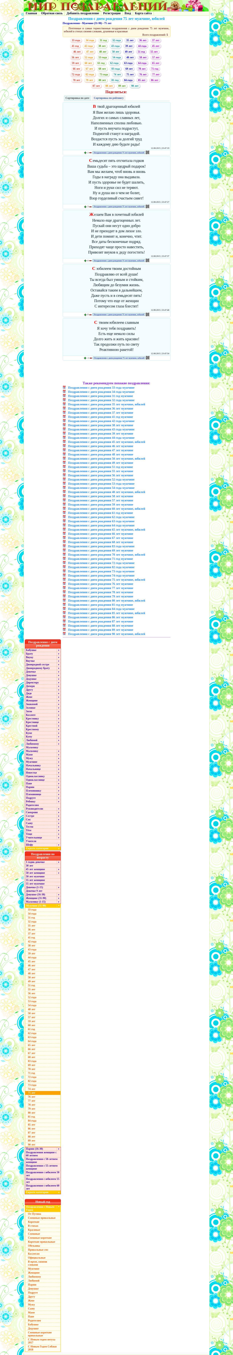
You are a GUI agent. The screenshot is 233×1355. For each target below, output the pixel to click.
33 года (76, 40)
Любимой (32, 740)
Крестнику (32, 718)
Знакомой (32, 704)
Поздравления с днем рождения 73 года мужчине (101, 571)
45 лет (155, 46)
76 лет (143, 74)
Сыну (29, 823)
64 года (142, 63)
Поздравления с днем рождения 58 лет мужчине (100, 496)
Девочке (31, 671)
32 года (116, 40)
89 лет (122, 85)
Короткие (33, 1221)
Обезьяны (34, 1245)
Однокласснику (35, 776)
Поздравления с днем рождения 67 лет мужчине (100, 538)
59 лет (75, 63)
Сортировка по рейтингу (109, 98)
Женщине (32, 700)
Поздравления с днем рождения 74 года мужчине (101, 575)
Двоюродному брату (38, 668)
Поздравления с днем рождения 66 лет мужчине (100, 533)
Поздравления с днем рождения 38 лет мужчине (100, 425)
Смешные (34, 1233)
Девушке (31, 675)
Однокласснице (35, 779)
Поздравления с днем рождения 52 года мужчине (101, 479)
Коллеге (31, 715)
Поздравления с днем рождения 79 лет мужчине (100, 596)
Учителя (31, 841)
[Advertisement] (116, 371)
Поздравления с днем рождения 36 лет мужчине (100, 408)
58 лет (143, 57)
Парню (30, 787)
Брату (29, 653)
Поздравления (71, 23)
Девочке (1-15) (34, 887)
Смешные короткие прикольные (40, 1334)
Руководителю (34, 808)
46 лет (77, 51)
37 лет (155, 40)
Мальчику (32, 747)
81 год (114, 80)
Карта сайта (143, 13)
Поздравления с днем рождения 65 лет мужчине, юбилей (106, 529)
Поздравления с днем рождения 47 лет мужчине (100, 450)
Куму (29, 736)
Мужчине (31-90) (92, 23)
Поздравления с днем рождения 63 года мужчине (101, 521)
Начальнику (33, 765)
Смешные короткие (40, 1237)
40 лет (130, 57)
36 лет (142, 40)
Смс (28, 819)
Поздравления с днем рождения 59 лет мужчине (100, 504)
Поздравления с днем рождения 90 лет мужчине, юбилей (106, 634)
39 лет (128, 46)
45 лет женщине (35, 869)
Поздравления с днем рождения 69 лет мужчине (100, 550)
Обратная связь (52, 13)
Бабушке (31, 650)
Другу (29, 689)
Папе (29, 783)
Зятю (29, 711)
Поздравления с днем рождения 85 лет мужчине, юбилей (106, 613)
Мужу (29, 758)
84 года (128, 80)
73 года (104, 74)
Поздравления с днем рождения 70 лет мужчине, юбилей (106, 554)
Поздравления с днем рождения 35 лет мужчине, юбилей (106, 404)
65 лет (155, 63)
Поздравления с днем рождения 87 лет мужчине (100, 621)
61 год (100, 63)
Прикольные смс (38, 1249)
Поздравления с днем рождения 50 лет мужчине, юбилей (106, 458)
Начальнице (33, 769)
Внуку (29, 657)
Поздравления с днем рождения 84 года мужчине (101, 609)
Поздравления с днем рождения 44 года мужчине (101, 437)
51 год (141, 51)
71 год (154, 68)
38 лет (102, 46)
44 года (142, 46)
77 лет (155, 74)
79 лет (89, 80)
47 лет (89, 51)
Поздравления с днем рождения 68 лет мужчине (100, 542)
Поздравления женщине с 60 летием (41, 1154)
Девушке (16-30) (35, 894)
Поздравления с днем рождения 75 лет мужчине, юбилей (119, 152)
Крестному (32, 729)
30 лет (29, 865)
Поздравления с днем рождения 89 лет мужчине (100, 629)
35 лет (129, 40)
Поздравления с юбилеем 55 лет (43, 1180)
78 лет (76, 80)
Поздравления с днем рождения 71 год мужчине (100, 558)
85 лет (141, 80)
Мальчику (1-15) (36, 901)
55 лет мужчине (35, 883)
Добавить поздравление (83, 13)
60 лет (88, 63)
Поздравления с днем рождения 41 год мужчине (100, 416)
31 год (103, 40)
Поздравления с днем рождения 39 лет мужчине (100, 433)
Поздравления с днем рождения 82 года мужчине (101, 567)
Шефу (29, 844)
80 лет (102, 80)
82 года (90, 74)
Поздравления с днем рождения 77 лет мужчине (100, 588)
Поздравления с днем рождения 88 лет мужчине (100, 625)
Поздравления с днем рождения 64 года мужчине (101, 525)
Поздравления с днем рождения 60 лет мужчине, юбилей (106, 508)
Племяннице (33, 794)
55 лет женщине (35, 880)
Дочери (30, 686)
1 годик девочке (35, 862)
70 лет (142, 68)
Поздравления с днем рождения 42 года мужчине (101, 421)
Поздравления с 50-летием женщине (42, 1161)
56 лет (75, 57)
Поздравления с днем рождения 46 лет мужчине (100, 446)
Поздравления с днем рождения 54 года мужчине (101, 487)
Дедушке (31, 679)
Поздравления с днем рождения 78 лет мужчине (100, 592)
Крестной (32, 725)
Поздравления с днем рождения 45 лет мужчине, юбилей (106, 442)
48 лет (102, 51)
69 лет (129, 68)
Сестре (30, 816)
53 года (102, 57)
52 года (89, 57)
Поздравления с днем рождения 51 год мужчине (100, 467)
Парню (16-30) (34, 1148)
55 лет (154, 51)
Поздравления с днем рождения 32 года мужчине (101, 400)
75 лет (107, 23)
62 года (114, 63)
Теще (29, 834)
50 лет (115, 51)
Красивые (34, 1229)
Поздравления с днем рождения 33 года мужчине (101, 387)
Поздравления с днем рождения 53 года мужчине (101, 483)
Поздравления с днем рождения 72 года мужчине (101, 563)
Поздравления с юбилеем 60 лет (43, 1187)
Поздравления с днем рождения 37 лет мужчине (100, 412)
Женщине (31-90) (36, 898)
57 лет (155, 57)
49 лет (128, 51)
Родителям (32, 805)
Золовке (30, 707)
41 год (75, 46)
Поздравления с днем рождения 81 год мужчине (100, 604)
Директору (32, 682)
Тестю (29, 826)
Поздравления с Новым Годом (40, 1208)
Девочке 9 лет (34, 890)
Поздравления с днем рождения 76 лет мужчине (100, 583)
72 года (76, 74)
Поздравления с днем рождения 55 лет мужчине (100, 471)
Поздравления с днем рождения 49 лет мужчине (100, 462)
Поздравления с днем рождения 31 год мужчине (100, 396)
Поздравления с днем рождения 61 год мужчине (100, 512)
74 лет (117, 74)
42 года (88, 46)
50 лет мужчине (35, 876)
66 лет (76, 68)
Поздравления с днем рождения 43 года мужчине (101, 429)
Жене (29, 697)
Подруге (31, 797)
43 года (115, 46)
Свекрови (32, 812)
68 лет (102, 68)
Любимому (32, 743)
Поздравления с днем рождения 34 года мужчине (101, 391)
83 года (115, 68)
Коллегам (34, 1253)
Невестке (31, 772)
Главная (31, 13)
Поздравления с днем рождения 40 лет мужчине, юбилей (106, 492)
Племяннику (33, 790)
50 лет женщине (35, 872)
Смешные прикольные (42, 1217)
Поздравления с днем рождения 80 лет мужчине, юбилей (106, 600)
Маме (29, 754)
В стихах (33, 1225)
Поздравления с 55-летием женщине (42, 1167)
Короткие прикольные (41, 1241)
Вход (128, 13)
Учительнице (34, 837)
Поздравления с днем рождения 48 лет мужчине (100, 454)
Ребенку (31, 801)
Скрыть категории (43, 848)
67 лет (89, 68)
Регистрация (112, 13)
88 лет (109, 85)
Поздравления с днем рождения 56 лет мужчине (100, 475)
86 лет (154, 80)
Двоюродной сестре (37, 664)
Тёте (28, 830)
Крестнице (32, 722)
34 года (90, 40)
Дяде (29, 693)
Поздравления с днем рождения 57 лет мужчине (100, 500)
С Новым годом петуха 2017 (41, 1341)
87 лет (96, 85)
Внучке (30, 660)
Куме (29, 733)
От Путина (34, 1213)
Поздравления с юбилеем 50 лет (43, 1174)
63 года (128, 63)
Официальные (37, 1257)
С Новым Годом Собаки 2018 (42, 1348)
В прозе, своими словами (37, 1263)
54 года (116, 57)
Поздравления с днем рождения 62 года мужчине (101, 517)
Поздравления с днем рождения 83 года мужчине (101, 546)
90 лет (134, 85)
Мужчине (31, 761)
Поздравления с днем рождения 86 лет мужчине (100, 617)
